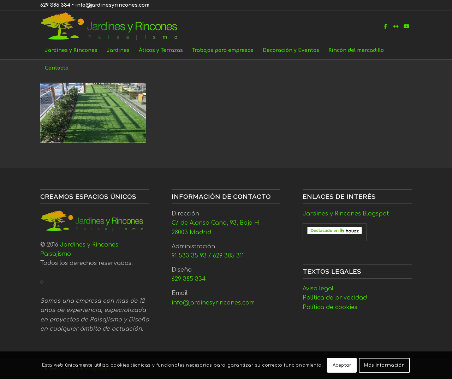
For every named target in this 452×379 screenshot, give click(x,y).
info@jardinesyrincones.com (112, 5)
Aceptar (342, 365)
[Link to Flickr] (396, 26)
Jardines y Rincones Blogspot (346, 214)
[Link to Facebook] (385, 26)
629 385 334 (55, 5)
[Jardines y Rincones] (112, 26)
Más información (384, 365)
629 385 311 (228, 256)
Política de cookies (330, 307)
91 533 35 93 (189, 256)
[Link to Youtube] (406, 26)
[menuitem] (71, 50)
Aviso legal (318, 288)
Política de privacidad (335, 298)
